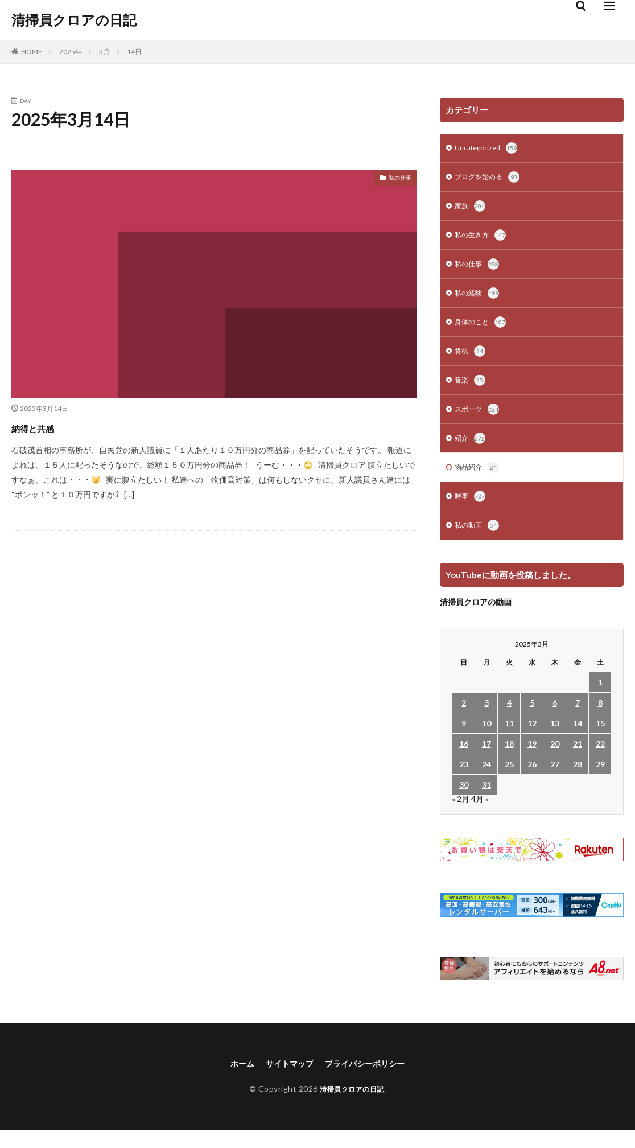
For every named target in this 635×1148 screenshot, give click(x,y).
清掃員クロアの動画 (476, 618)
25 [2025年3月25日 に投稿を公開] (509, 780)
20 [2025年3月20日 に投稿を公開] (554, 759)
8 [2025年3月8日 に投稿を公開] (600, 718)
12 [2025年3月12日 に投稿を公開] (532, 739)
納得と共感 (45, 426)
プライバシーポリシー (369, 1080)
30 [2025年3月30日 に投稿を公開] (463, 800)
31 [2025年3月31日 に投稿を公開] (486, 800)
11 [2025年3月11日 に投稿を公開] (509, 739)
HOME (31, 51)
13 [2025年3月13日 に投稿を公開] (554, 739)
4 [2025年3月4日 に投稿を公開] (509, 718)
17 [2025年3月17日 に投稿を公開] (486, 759)
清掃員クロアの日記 (74, 20)
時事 (471, 511)
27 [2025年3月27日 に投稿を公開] (554, 780)
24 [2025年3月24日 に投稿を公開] (486, 780)
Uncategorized (489, 149)
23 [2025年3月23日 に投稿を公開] (463, 780)
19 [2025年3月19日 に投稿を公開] (532, 759)
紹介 (471, 450)
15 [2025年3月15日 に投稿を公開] (600, 739)
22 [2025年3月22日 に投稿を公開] (600, 759)
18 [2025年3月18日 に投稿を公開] (509, 759)
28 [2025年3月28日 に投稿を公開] (577, 780)
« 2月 (460, 815)
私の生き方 (483, 239)
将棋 (471, 360)
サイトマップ (285, 1080)
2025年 (70, 51)
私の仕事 (395, 179)
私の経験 (479, 300)
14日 (134, 51)
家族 (471, 209)
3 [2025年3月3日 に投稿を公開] (486, 718)
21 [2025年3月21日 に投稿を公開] (577, 759)
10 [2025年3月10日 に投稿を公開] (486, 739)
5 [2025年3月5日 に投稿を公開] (532, 718)
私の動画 (479, 541)
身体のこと (483, 330)
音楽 (471, 390)
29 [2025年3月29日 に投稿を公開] (600, 780)
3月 (104, 51)
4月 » (480, 815)
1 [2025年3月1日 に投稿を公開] (600, 698)
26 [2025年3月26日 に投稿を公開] (532, 780)
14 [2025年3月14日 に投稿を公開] (577, 739)
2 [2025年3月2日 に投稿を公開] (463, 718)
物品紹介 (479, 481)
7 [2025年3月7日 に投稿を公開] (577, 718)
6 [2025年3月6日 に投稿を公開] (554, 718)
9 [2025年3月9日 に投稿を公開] (463, 739)
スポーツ (479, 420)
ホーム (233, 1080)
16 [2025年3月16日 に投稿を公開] (463, 759)
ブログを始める (491, 179)
